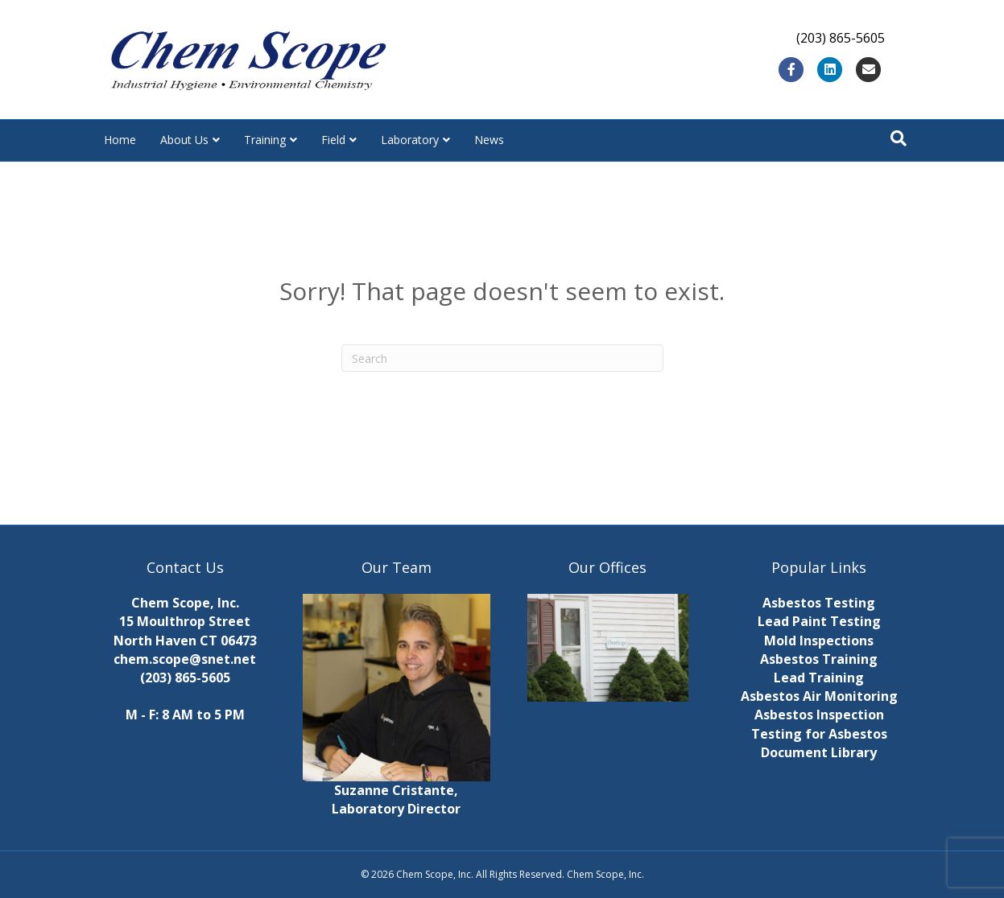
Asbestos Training (819, 659)
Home (120, 139)
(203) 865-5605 (185, 677)
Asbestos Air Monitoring (819, 696)
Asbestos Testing (818, 603)
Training (265, 139)
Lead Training (819, 677)
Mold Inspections (819, 640)
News (489, 139)
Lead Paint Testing (819, 621)
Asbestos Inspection (819, 714)
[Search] (898, 138)
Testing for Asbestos (819, 734)
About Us (184, 139)
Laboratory (410, 139)
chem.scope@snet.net (185, 659)
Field (333, 139)
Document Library (819, 752)
